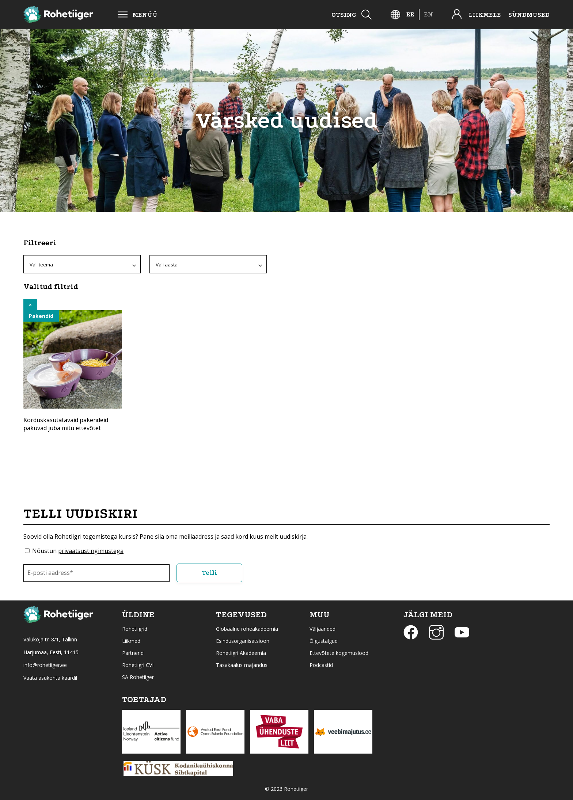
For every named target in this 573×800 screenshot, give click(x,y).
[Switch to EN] (428, 14)
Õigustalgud (324, 640)
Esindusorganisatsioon (242, 640)
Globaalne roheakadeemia (247, 628)
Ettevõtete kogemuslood (339, 652)
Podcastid (321, 664)
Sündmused (529, 14)
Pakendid (41, 315)
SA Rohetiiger (138, 677)
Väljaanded (322, 628)
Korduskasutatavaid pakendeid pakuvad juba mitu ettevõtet (65, 424)
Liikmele (484, 14)
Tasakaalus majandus (241, 664)
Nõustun (78, 551)
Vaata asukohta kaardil (50, 677)
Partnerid (133, 652)
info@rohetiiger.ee (45, 664)
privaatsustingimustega (91, 551)
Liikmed (131, 640)
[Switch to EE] (410, 14)
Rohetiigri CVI (137, 664)
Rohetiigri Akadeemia (241, 652)
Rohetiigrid (134, 628)
